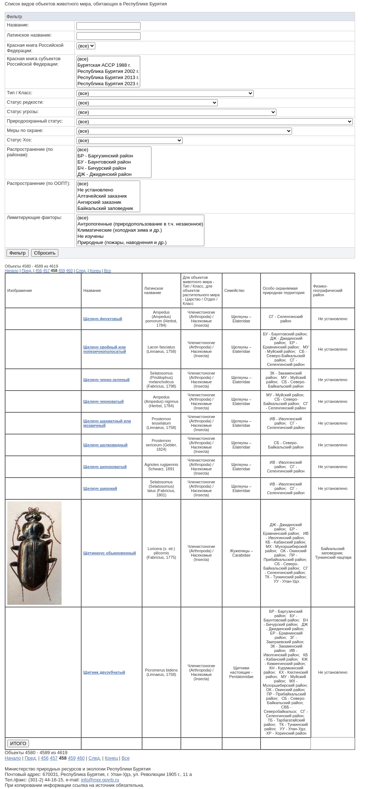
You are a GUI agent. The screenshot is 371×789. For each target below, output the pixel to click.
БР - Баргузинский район (114, 156)
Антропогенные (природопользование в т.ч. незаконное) (140, 224)
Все (107, 270)
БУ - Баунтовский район (114, 162)
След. (81, 270)
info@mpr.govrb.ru (100, 779)
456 (39, 270)
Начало (11, 270)
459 (61, 270)
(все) (108, 59)
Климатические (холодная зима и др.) (140, 230)
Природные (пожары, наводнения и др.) (140, 243)
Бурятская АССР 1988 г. (108, 65)
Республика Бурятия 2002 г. (108, 72)
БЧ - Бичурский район (114, 168)
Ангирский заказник (108, 202)
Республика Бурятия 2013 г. (108, 78)
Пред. (27, 270)
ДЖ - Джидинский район (114, 175)
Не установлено (108, 190)
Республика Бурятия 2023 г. (108, 84)
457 (46, 270)
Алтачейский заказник (108, 196)
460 (69, 270)
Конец (95, 270)
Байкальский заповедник (108, 209)
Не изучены (140, 237)
